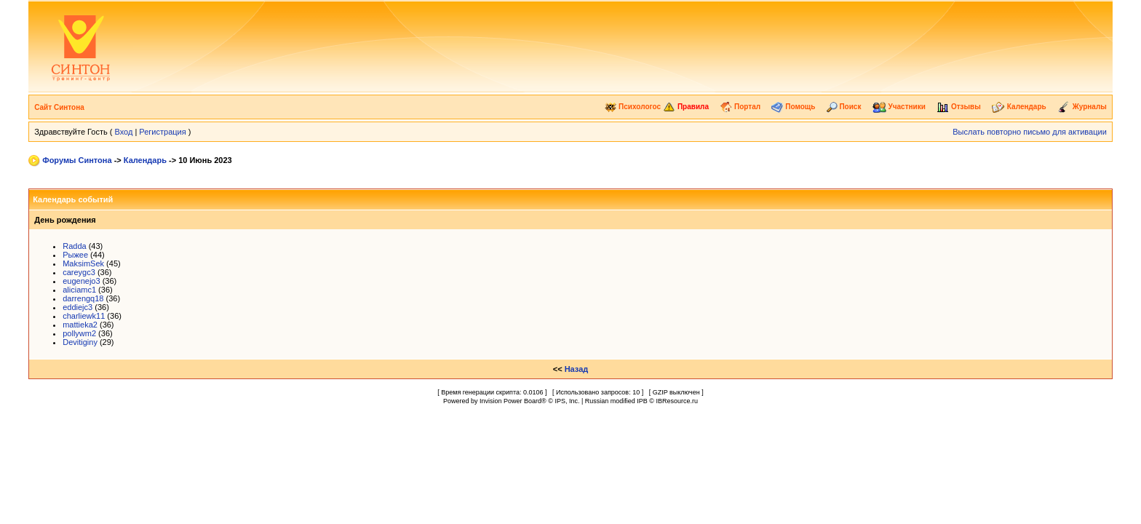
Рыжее (75, 254)
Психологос (633, 107)
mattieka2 (80, 324)
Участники (899, 107)
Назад (577, 369)
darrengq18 (83, 298)
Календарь (1019, 107)
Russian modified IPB (616, 401)
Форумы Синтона (76, 160)
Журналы (1082, 107)
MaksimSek (83, 263)
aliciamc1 (79, 289)
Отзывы (959, 107)
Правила (686, 107)
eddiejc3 (77, 307)
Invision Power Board (510, 401)
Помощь (793, 107)
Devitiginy (80, 342)
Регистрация (162, 131)
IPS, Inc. (566, 401)
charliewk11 (84, 315)
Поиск (844, 107)
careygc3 (79, 272)
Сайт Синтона (59, 107)
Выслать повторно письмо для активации (1030, 131)
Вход (123, 131)
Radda (74, 246)
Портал (740, 107)
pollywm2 (79, 333)
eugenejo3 (81, 281)
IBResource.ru (677, 401)
